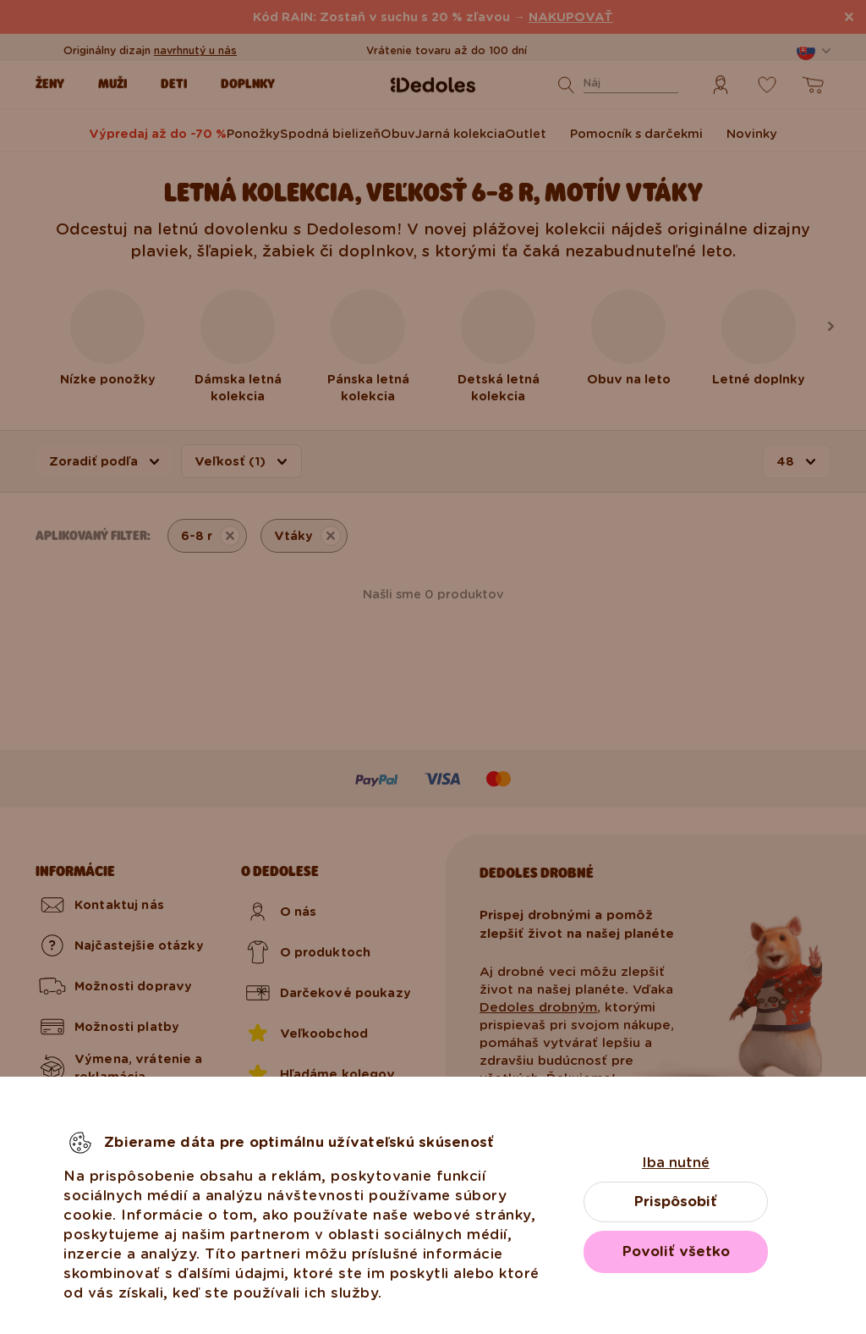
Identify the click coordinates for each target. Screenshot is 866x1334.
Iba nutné (676, 1163)
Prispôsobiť (675, 1201)
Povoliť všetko (676, 1251)
